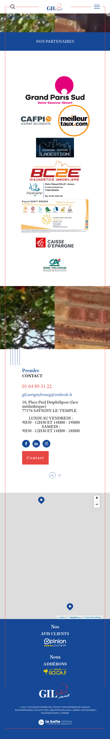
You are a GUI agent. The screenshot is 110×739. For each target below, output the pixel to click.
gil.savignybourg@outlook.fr (47, 394)
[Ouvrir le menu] (96, 6)
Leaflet (61, 617)
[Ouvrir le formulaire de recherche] (12, 6)
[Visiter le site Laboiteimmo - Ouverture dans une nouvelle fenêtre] (55, 726)
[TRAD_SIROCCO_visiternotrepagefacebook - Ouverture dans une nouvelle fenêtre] (26, 444)
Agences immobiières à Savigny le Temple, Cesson (35, 17)
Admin (75, 710)
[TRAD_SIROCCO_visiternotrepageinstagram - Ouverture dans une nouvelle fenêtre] (46, 444)
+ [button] (96, 498)
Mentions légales (60, 710)
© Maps (74, 617)
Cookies (64, 713)
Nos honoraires (24, 710)
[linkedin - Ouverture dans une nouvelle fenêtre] (36, 444)
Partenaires (88, 710)
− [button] (96, 505)
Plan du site (41, 710)
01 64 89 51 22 (37, 386)
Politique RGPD (49, 713)
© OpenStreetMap (92, 617)
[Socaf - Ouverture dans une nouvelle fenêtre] (55, 642)
